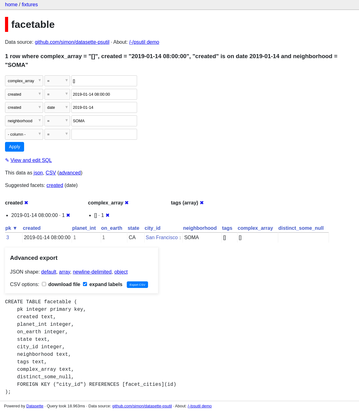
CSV (51, 172)
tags (227, 228)
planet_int (84, 228)
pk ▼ (11, 228)
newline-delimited (92, 271)
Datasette (35, 406)
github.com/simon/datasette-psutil (72, 42)
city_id (153, 228)
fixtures (30, 4)
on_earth (111, 228)
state (133, 228)
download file (61, 284)
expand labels (102, 284)
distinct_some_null (301, 228)
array (64, 271)
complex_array (255, 228)
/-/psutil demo (144, 42)
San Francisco (162, 237)
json (38, 172)
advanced (70, 172)
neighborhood (200, 228)
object (121, 271)
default (48, 271)
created (55, 185)
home (11, 4)
